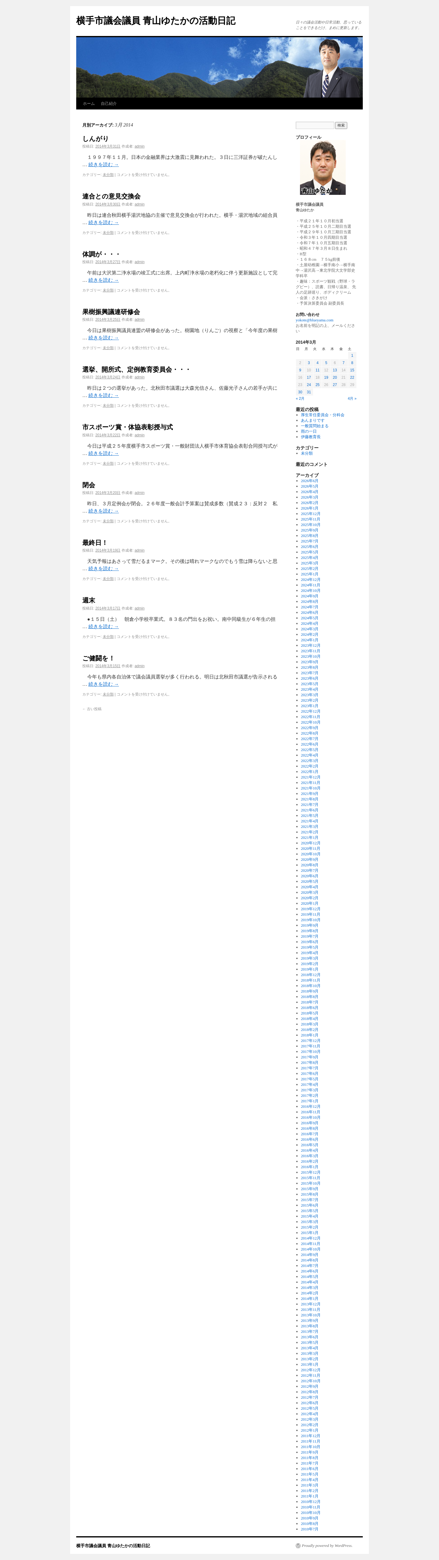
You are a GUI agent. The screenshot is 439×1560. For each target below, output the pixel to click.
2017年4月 (310, 1084)
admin (139, 146)
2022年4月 (310, 755)
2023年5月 (310, 684)
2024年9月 (310, 596)
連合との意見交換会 (111, 196)
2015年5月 (310, 1210)
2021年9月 (310, 793)
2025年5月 (310, 552)
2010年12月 (311, 1501)
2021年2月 (310, 832)
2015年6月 (310, 1205)
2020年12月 (311, 843)
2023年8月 (310, 667)
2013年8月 (310, 1326)
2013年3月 (310, 1353)
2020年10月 (311, 854)
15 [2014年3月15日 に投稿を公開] (352, 370)
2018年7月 (310, 1002)
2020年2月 (310, 898)
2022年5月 (310, 749)
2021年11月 (311, 782)
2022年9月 (310, 727)
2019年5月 (310, 947)
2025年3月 (310, 563)
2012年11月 (311, 1375)
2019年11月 (311, 914)
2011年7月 (310, 1463)
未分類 (108, 175)
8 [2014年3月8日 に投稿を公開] (352, 363)
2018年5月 (310, 1013)
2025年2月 (310, 568)
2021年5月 (310, 815)
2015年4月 (310, 1216)
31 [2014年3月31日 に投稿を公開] (309, 392)
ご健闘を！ (98, 658)
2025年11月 (311, 519)
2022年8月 (310, 733)
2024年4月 (310, 623)
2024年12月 (311, 579)
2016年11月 (311, 1112)
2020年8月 (310, 865)
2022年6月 (310, 744)
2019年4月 (310, 952)
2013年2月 (310, 1359)
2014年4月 (310, 1282)
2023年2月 (310, 700)
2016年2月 (310, 1161)
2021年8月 (310, 799)
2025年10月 (311, 524)
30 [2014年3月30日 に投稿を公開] (300, 392)
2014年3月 (310, 1287)
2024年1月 (310, 640)
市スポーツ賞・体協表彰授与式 (127, 427)
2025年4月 (310, 557)
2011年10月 (311, 1446)
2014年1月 (310, 1298)
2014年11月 (311, 1243)
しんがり (95, 138)
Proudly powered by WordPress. (327, 1545)
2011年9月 (310, 1452)
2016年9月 (310, 1123)
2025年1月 (310, 574)
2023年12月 (311, 645)
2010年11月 (311, 1507)
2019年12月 (311, 909)
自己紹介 (109, 103)
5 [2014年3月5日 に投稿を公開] (326, 363)
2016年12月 (311, 1106)
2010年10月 (311, 1512)
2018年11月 (311, 980)
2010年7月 (310, 1529)
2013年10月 (311, 1315)
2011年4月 (310, 1479)
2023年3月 (310, 694)
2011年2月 (310, 1490)
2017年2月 (310, 1095)
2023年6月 (310, 678)
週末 (88, 600)
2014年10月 (311, 1249)
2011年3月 (310, 1485)
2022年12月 (311, 711)
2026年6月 (310, 480)
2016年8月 (310, 1128)
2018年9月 (310, 991)
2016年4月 (310, 1150)
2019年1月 (310, 969)
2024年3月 (310, 629)
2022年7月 (310, 738)
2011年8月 (310, 1457)
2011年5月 (310, 1474)
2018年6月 (310, 1007)
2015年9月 (310, 1188)
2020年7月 (310, 870)
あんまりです (313, 420)
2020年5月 (310, 881)
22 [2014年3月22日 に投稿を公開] (352, 377)
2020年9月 (310, 859)
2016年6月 (310, 1139)
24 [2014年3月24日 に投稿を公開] (309, 385)
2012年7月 (310, 1397)
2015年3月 (310, 1221)
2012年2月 (310, 1424)
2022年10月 (311, 722)
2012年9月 (310, 1386)
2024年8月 (310, 601)
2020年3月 (310, 892)
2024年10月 (311, 590)
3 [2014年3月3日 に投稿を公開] (309, 363)
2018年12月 (311, 974)
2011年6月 (310, 1468)
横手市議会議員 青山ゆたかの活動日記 (155, 21)
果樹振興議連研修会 (111, 311)
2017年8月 (310, 1062)
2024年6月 (310, 612)
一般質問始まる (315, 426)
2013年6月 (310, 1337)
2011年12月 (311, 1435)
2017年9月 (310, 1057)
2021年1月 (310, 837)
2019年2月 (310, 963)
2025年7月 (310, 541)
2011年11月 (310, 1441)
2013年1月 (310, 1364)
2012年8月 (310, 1392)
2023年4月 (310, 689)
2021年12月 (311, 777)
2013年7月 (310, 1331)
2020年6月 (310, 876)
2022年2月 (310, 766)
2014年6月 (310, 1271)
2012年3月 (310, 1419)
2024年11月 (311, 585)
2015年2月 (310, 1227)
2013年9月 (310, 1320)
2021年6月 (310, 810)
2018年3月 (310, 1024)
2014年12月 (311, 1238)
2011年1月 (310, 1496)
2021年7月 (310, 804)
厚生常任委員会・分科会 (322, 415)
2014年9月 (310, 1254)
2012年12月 (311, 1370)
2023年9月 (310, 662)
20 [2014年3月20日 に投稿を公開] (335, 377)
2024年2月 (310, 634)
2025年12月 (311, 513)
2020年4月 (310, 887)
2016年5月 (310, 1145)
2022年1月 (310, 771)
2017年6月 (310, 1073)
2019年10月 (311, 920)
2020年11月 (311, 848)
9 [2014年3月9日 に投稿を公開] (300, 370)
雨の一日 (309, 431)
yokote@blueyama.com (315, 320)
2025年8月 (310, 535)
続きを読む (103, 164)
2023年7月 (310, 673)
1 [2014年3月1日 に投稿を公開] (352, 355)
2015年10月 (311, 1183)
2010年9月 (310, 1518)
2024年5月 (310, 618)
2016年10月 (311, 1117)
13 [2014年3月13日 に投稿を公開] (335, 370)
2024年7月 (310, 607)
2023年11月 (311, 651)
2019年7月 (310, 936)
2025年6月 (310, 546)
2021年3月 (310, 826)
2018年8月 (310, 996)
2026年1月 (310, 508)
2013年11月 (311, 1309)
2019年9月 (310, 925)
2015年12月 (311, 1172)
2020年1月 (310, 903)
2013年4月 (310, 1348)
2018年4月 (310, 1018)
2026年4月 (310, 491)
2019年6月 (310, 941)
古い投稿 (92, 709)
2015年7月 (310, 1199)
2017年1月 (310, 1101)
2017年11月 (311, 1046)
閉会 (88, 484)
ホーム (89, 103)
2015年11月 (311, 1177)
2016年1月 (310, 1167)
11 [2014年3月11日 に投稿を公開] (317, 370)
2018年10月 (311, 985)
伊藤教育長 (311, 437)
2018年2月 (310, 1029)
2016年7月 (310, 1134)
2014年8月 (310, 1260)
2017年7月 (310, 1068)
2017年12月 (311, 1040)
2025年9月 (310, 530)
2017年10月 (311, 1051)
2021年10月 (311, 788)
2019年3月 (310, 958)
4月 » (352, 398)
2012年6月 (310, 1403)
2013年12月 (311, 1304)
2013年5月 (310, 1342)
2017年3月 (310, 1090)
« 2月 (300, 398)
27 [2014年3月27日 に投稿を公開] (335, 385)
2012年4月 (310, 1414)
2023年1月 (310, 705)
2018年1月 (310, 1035)
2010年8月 (310, 1523)
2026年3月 (310, 497)
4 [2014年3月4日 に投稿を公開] (317, 363)
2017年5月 (310, 1079)
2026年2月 (310, 502)
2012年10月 (311, 1381)
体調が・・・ (101, 254)
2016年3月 (310, 1156)
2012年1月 (310, 1430)
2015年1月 (310, 1232)
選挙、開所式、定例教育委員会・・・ (136, 369)
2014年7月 (310, 1265)
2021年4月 (310, 821)
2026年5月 (310, 486)
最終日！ (95, 542)
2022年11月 (311, 716)
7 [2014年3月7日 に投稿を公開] (343, 363)
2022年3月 (310, 760)
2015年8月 (310, 1194)
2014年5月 (310, 1276)
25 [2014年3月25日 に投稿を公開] (317, 385)
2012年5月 (310, 1408)
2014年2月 (310, 1293)
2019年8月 (310, 930)
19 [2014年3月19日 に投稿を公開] (326, 377)
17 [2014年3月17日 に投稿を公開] (309, 377)
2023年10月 (311, 656)
